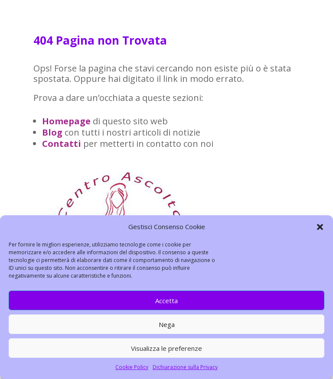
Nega (167, 324)
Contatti (61, 143)
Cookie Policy (131, 367)
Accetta (166, 300)
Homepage (66, 121)
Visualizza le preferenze (166, 348)
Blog (52, 132)
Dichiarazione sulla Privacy (185, 367)
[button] (320, 227)
